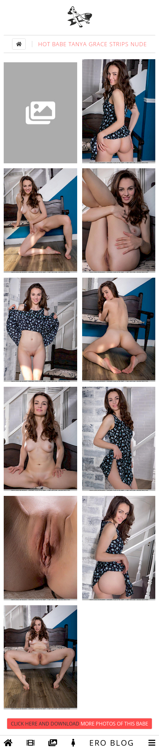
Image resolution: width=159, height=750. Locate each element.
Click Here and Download (79, 723)
